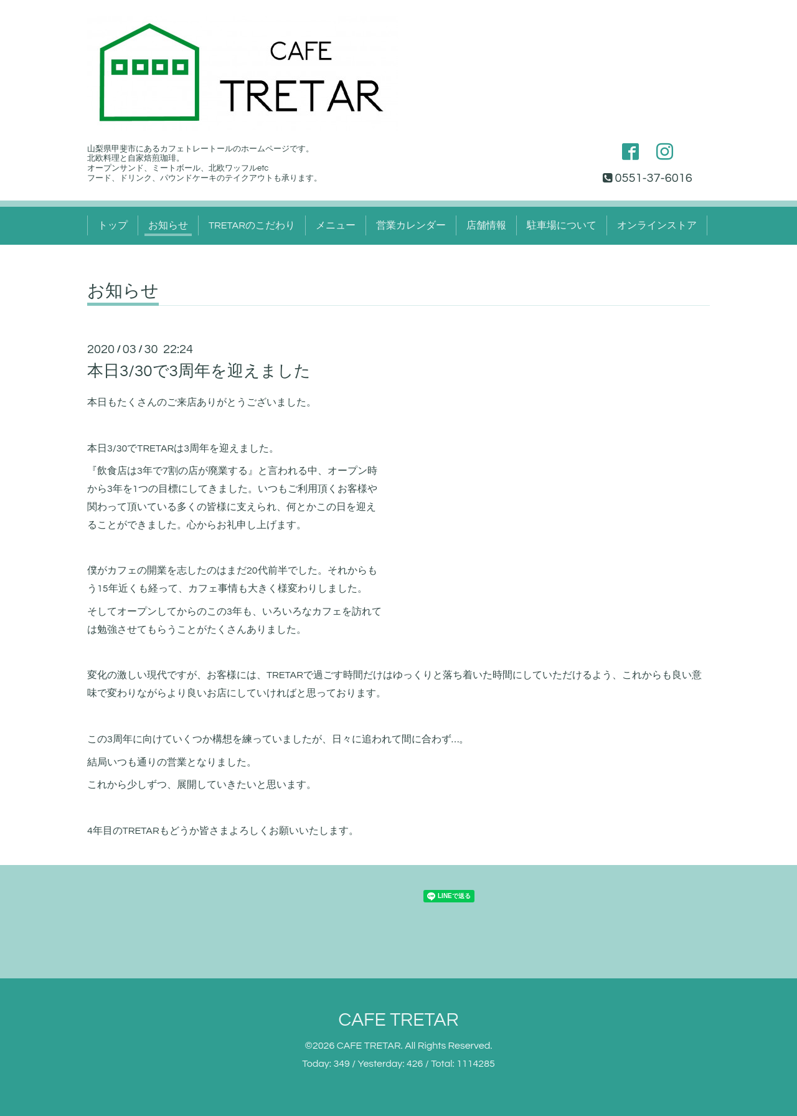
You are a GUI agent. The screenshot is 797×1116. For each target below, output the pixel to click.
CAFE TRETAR (398, 1019)
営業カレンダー (411, 225)
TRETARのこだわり (252, 225)
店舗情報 (486, 225)
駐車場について (562, 225)
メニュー (336, 225)
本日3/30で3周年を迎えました (199, 371)
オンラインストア (657, 225)
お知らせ (168, 225)
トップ (113, 225)
